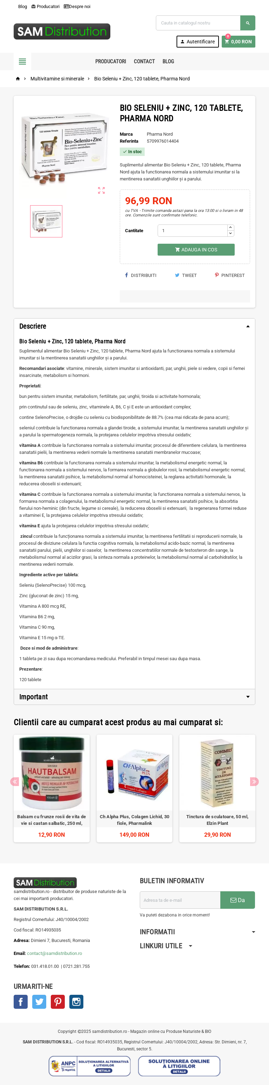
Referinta (129, 141)
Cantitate (134, 230)
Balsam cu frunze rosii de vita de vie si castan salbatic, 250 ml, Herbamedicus (51, 823)
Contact (144, 61)
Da (237, 900)
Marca (126, 134)
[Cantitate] (193, 230)
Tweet (186, 275)
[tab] (134, 326)
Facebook (21, 1002)
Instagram (76, 1002)
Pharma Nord (160, 134)
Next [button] (254, 781)
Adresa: (22, 940)
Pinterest (230, 275)
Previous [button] (14, 781)
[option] (51, 788)
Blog (20, 6)
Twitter (39, 1002)
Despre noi (77, 6)
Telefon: (22, 966)
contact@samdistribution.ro (54, 953)
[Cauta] (205, 22)
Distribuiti (141, 275)
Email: (20, 953)
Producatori (45, 6)
